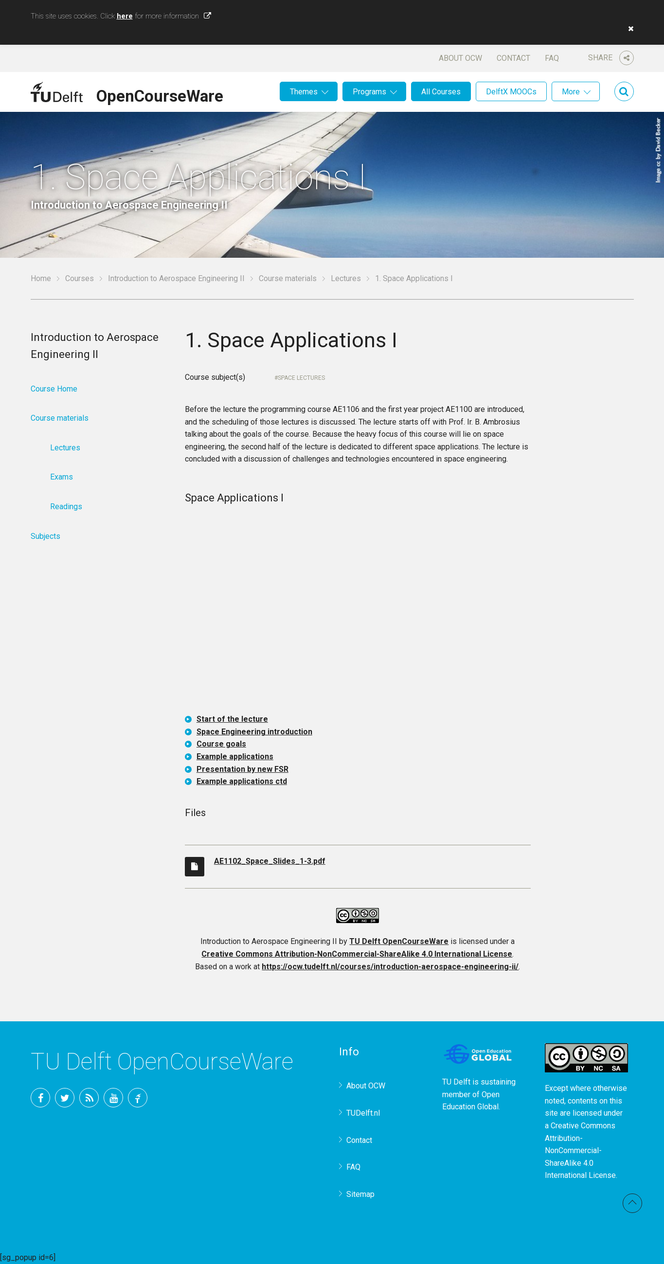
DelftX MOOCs (511, 91)
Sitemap (360, 1194)
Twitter (64, 1097)
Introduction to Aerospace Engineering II (176, 278)
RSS (89, 1097)
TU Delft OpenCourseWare (399, 941)
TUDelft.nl (363, 1113)
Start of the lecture (232, 719)
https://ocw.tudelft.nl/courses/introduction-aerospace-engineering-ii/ (390, 966)
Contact (513, 58)
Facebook (40, 1097)
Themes (304, 91)
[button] (628, 28)
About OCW (460, 58)
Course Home (54, 388)
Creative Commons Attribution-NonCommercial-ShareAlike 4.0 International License (356, 954)
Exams (61, 476)
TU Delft (137, 1097)
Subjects (45, 536)
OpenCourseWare (159, 94)
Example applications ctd (242, 781)
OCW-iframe (358, 611)
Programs (369, 91)
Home (41, 278)
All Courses (441, 91)
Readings (66, 506)
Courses (79, 278)
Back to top (632, 1203)
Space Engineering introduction (254, 731)
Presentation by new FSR (242, 769)
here (125, 16)
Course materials (288, 278)
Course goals (221, 743)
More (571, 91)
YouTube (113, 1097)
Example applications (235, 756)
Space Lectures (301, 377)
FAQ (552, 58)
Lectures (346, 278)
